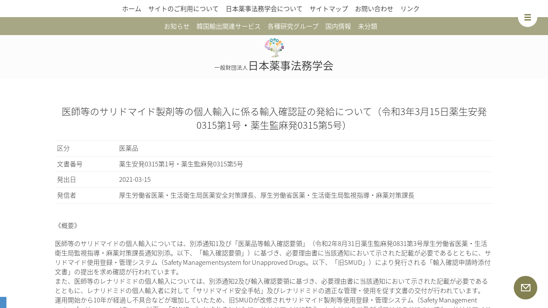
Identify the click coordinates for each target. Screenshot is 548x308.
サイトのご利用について (183, 8)
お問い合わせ (374, 8)
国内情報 (338, 26)
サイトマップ (329, 8)
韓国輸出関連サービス (229, 26)
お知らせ (177, 26)
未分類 (367, 26)
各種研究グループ (293, 26)
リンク (410, 8)
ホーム (131, 8)
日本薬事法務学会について (264, 8)
